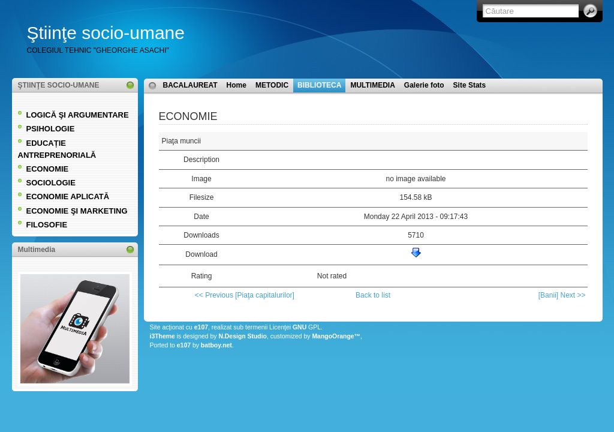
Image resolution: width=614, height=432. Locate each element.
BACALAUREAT (190, 85)
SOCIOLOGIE (51, 182)
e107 (201, 327)
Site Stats (469, 85)
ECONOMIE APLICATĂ (68, 196)
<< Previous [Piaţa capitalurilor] (244, 295)
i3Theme (162, 336)
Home (236, 85)
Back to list (373, 295)
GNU (299, 327)
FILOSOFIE (47, 224)
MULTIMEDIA (372, 85)
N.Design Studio (242, 336)
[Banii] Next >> (562, 295)
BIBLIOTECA (319, 85)
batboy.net (216, 345)
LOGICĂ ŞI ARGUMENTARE (77, 114)
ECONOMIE (47, 168)
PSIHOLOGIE (50, 128)
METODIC (271, 85)
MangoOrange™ (336, 336)
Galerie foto (424, 85)
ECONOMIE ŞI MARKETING (77, 210)
